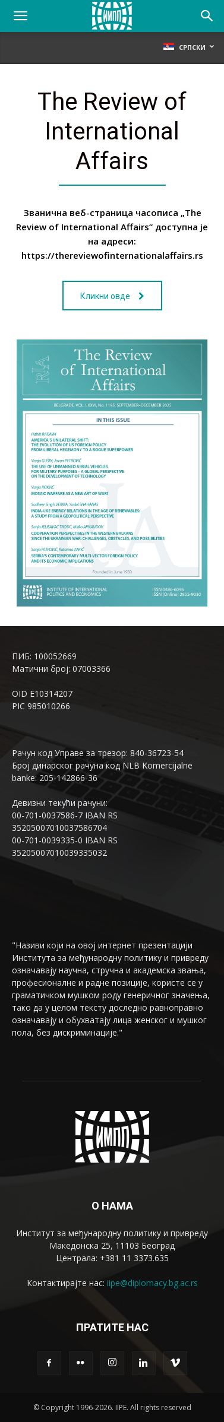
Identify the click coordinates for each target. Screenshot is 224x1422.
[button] (20, 16)
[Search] (207, 16)
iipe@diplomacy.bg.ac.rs (152, 1282)
